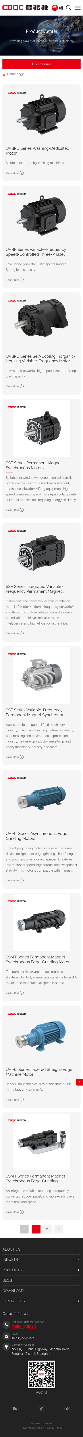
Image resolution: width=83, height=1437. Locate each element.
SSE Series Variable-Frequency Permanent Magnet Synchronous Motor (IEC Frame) (36, 715)
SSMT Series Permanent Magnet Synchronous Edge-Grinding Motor (37, 959)
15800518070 (24, 1327)
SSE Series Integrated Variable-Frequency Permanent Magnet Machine (34, 591)
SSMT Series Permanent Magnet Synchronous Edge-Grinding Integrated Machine (35, 1181)
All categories (41, 64)
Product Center (41, 31)
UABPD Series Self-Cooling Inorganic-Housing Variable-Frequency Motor (40, 358)
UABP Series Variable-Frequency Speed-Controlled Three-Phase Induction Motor (36, 254)
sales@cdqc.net (23, 1338)
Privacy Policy (53, 1427)
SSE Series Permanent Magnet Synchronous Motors (34, 465)
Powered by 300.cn (32, 1427)
